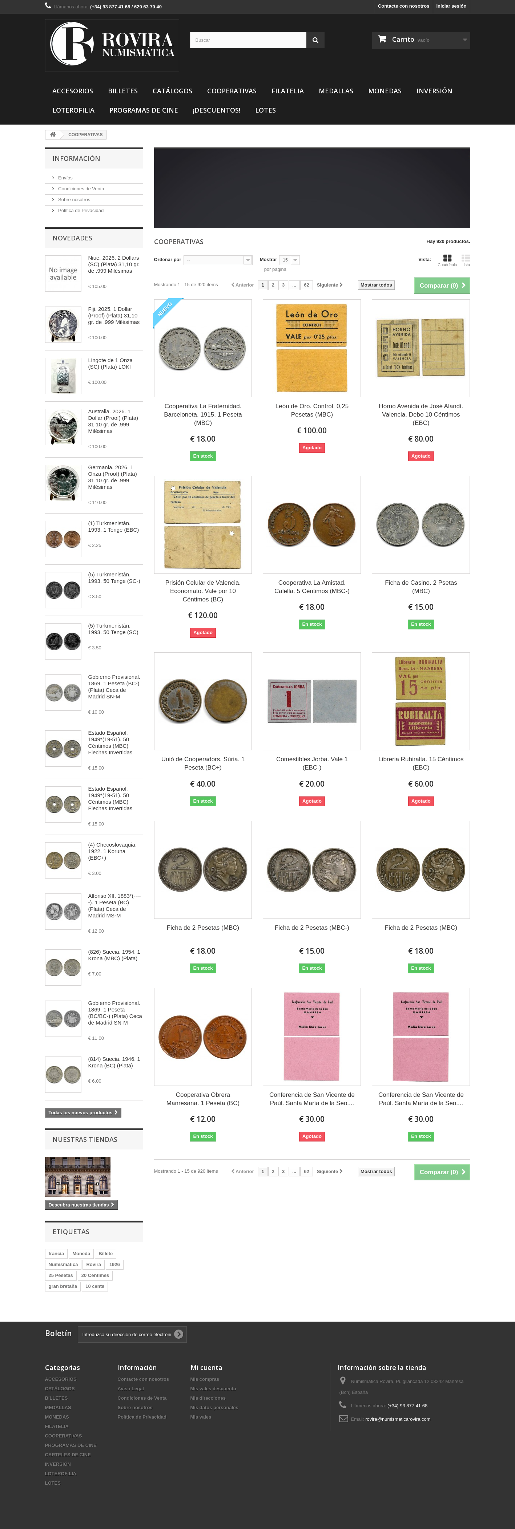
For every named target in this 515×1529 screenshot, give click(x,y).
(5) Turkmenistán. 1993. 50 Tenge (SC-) (114, 577)
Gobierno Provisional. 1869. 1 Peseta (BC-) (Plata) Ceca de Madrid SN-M (114, 686)
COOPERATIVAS (232, 90)
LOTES (265, 110)
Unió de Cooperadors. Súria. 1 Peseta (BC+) (203, 763)
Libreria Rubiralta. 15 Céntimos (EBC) (420, 763)
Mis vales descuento (213, 1388)
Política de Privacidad (80, 210)
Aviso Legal (131, 1388)
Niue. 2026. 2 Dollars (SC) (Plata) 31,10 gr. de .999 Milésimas (114, 264)
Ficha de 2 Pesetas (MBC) (203, 927)
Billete (105, 1253)
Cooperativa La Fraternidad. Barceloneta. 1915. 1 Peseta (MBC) (203, 414)
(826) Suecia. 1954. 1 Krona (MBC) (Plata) (114, 955)
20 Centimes (95, 1275)
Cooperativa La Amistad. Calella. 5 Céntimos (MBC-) (312, 587)
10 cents (94, 1286)
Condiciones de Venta (80, 188)
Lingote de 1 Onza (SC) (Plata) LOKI (110, 363)
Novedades (72, 238)
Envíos (65, 178)
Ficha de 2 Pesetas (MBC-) (312, 927)
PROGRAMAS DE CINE (143, 110)
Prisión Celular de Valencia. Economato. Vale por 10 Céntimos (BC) (203, 591)
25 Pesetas (61, 1275)
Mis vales (201, 1417)
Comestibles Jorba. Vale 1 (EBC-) (312, 763)
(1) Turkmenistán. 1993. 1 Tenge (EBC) (113, 526)
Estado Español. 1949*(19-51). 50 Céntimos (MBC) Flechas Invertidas (110, 742)
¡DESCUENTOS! (216, 110)
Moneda (81, 1253)
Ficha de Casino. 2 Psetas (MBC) (421, 587)
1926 (114, 1264)
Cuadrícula (447, 260)
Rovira (93, 1264)
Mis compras (204, 1379)
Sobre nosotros (73, 199)
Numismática (63, 1264)
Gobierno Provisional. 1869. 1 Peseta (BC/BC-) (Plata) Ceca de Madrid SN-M (115, 1013)
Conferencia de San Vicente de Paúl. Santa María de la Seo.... (312, 1099)
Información (76, 158)
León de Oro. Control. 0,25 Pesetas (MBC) (312, 410)
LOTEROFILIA (73, 110)
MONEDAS (385, 90)
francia (56, 1253)
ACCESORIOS (72, 90)
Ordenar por (167, 259)
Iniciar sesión (451, 6)
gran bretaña (63, 1286)
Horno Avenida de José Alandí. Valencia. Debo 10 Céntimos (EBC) (421, 414)
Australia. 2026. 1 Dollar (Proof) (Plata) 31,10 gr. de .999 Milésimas (113, 421)
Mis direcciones (208, 1398)
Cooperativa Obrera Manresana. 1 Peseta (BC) (203, 1099)
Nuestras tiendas (84, 1139)
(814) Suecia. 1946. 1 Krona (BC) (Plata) (114, 1062)
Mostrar (268, 259)
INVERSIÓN (434, 90)
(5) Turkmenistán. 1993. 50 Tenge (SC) (113, 628)
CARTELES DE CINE (68, 1454)
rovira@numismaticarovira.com (397, 1419)
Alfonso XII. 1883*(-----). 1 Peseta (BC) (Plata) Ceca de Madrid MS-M (114, 905)
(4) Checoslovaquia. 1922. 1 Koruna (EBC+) (112, 851)
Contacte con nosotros (404, 6)
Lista (466, 260)
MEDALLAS (336, 90)
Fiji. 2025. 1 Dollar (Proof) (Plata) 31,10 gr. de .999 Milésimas (114, 315)
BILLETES (123, 90)
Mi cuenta (206, 1367)
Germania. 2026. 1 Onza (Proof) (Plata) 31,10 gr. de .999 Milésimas (112, 477)
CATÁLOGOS (172, 90)
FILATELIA (287, 90)
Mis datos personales (214, 1407)
